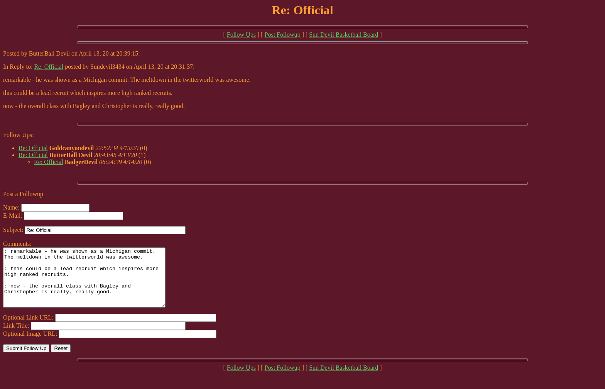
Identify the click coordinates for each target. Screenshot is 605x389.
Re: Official (48, 66)
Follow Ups (241, 34)
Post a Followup (23, 194)
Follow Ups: (18, 135)
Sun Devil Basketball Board (343, 34)
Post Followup (283, 34)
